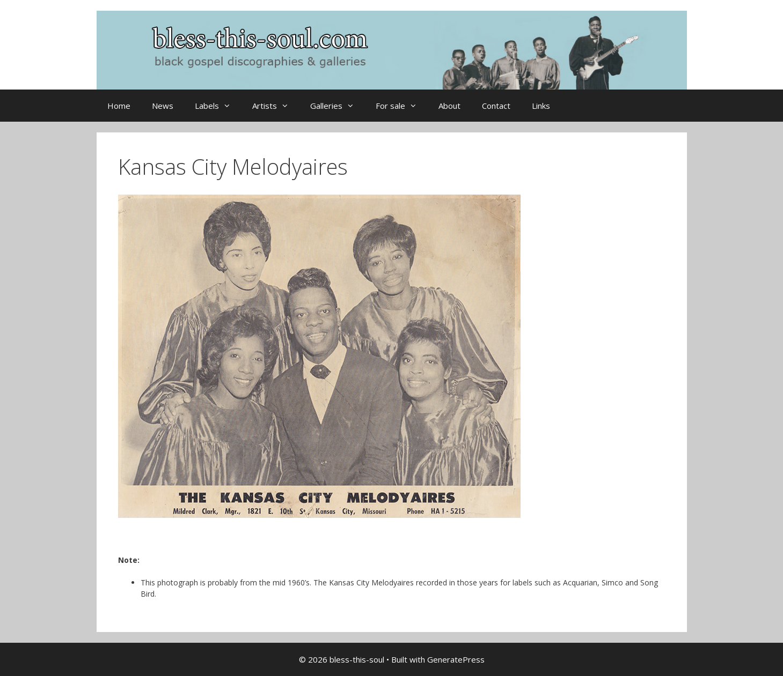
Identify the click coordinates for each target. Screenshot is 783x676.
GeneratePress (456, 659)
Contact (496, 105)
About (449, 105)
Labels (218, 106)
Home (118, 105)
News (162, 105)
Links (541, 105)
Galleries (337, 106)
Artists (275, 106)
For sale (402, 106)
